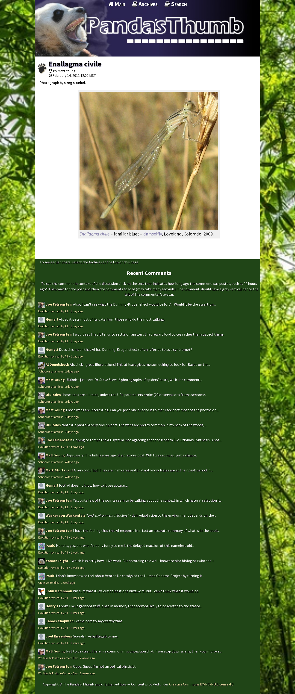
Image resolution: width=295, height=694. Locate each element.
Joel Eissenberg (59, 636)
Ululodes (53, 394)
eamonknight (57, 560)
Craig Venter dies (48, 582)
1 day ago (77, 311)
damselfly (152, 234)
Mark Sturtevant (59, 470)
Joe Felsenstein (59, 304)
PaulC (50, 545)
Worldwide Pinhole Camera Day (58, 658)
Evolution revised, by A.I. (53, 311)
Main (116, 4)
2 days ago (72, 371)
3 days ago (72, 417)
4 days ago (77, 447)
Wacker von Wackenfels (66, 515)
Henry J (52, 319)
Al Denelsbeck (57, 364)
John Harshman (59, 591)
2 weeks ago (87, 658)
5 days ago (77, 492)
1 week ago (78, 537)
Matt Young (55, 379)
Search (176, 4)
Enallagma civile (75, 64)
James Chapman (60, 621)
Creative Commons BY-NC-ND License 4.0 (201, 684)
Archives (145, 4)
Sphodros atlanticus (50, 371)
